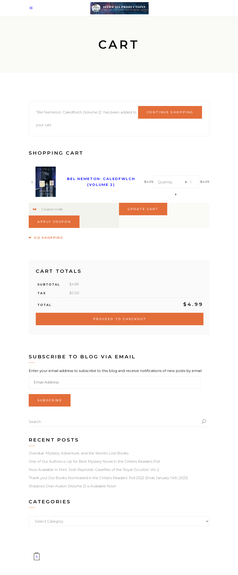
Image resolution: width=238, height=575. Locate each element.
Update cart (143, 209)
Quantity (165, 182)
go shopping (46, 237)
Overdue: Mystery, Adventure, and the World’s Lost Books (78, 453)
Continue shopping (170, 112)
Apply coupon (54, 221)
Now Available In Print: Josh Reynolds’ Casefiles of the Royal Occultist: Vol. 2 (94, 469)
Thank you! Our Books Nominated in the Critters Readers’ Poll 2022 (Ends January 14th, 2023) (108, 478)
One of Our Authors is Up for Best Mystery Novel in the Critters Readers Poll (94, 461)
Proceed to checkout (119, 319)
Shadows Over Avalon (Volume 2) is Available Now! (72, 486)
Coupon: (34, 209)
